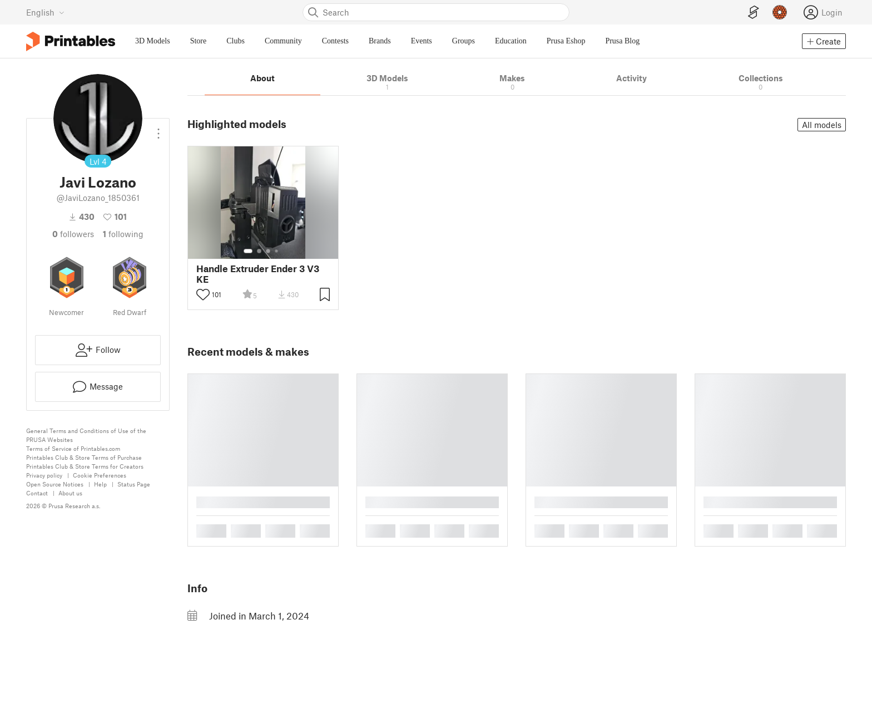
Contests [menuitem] (335, 41)
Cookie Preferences (99, 475)
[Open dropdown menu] (158, 129)
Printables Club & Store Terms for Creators (84, 466)
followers (73, 234)
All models (821, 125)
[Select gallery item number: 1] (248, 251)
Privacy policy (44, 475)
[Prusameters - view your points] (779, 12)
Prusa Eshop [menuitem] (566, 41)
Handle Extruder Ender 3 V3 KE (257, 273)
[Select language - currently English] (45, 12)
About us (70, 492)
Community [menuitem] (283, 41)
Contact (37, 492)
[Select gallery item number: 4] (277, 251)
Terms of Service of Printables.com (73, 448)
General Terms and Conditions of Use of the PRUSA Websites (86, 435)
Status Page (133, 484)
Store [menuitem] (198, 41)
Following (123, 234)
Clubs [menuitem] (235, 41)
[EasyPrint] (753, 12)
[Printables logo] (70, 41)
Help (100, 484)
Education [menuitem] (511, 41)
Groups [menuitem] (463, 41)
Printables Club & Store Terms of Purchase (84, 457)
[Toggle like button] (203, 294)
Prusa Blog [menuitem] (622, 41)
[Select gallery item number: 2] (259, 251)
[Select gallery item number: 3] (268, 251)
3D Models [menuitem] (152, 41)
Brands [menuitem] (380, 41)
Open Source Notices (54, 484)
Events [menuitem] (421, 41)
